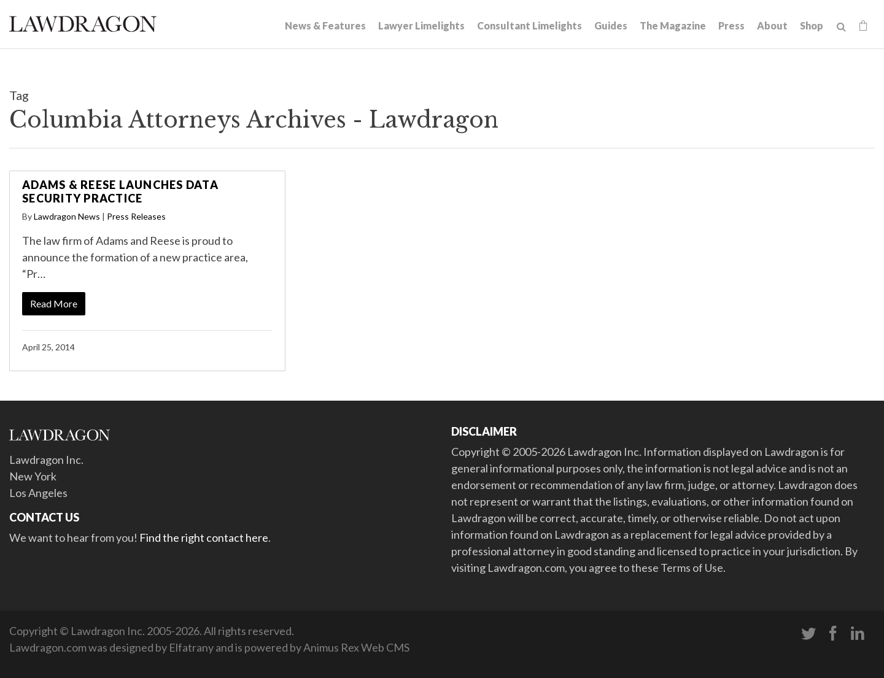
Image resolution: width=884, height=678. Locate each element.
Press (731, 25)
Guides (610, 25)
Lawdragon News (67, 216)
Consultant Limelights (529, 25)
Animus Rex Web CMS (356, 647)
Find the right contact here (203, 537)
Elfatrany (191, 647)
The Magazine (673, 25)
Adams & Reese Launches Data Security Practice (120, 191)
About (772, 25)
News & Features (325, 25)
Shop (811, 25)
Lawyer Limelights (421, 25)
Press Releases (136, 216)
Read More (53, 303)
